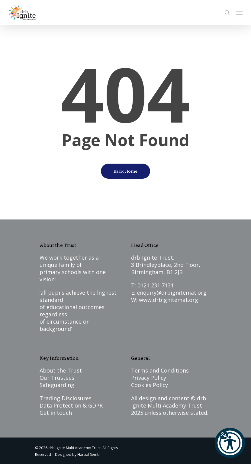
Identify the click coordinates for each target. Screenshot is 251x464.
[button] (230, 443)
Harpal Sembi (89, 454)
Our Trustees (57, 377)
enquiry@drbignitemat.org (172, 292)
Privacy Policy (148, 377)
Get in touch (56, 412)
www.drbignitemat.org (168, 299)
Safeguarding (57, 385)
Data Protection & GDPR (71, 405)
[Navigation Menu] (239, 13)
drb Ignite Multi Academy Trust (168, 402)
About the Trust (61, 370)
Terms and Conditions (160, 370)
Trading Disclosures (66, 398)
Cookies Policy (149, 385)
